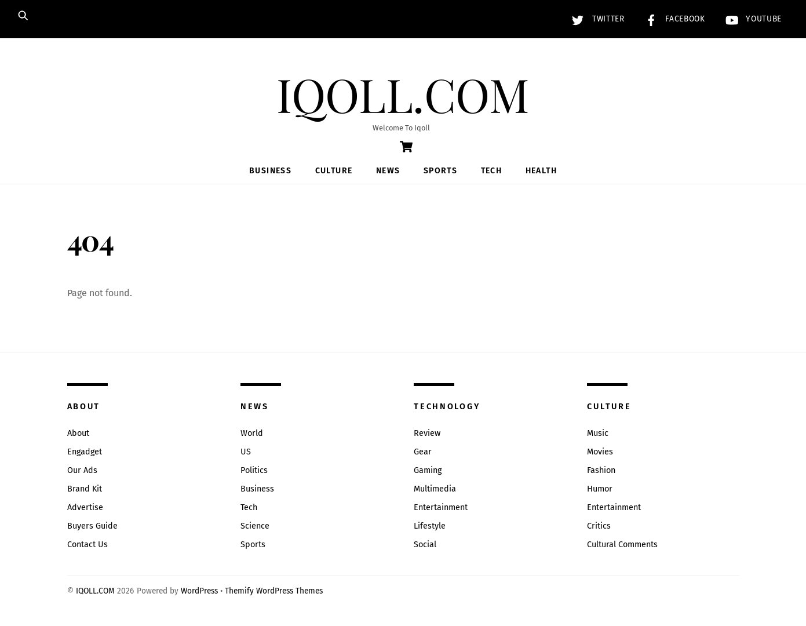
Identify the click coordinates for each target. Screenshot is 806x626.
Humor (599, 489)
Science (254, 526)
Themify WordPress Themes (274, 591)
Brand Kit (84, 489)
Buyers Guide (92, 526)
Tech (491, 171)
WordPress (199, 591)
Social (425, 544)
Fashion (601, 470)
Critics (599, 526)
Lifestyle (430, 526)
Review (427, 433)
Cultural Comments (622, 544)
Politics (254, 470)
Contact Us (87, 544)
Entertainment (441, 507)
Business (270, 171)
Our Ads (82, 470)
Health (541, 171)
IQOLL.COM (95, 591)
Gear (423, 452)
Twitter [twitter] (595, 19)
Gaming (428, 470)
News (388, 171)
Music (597, 433)
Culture (334, 171)
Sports (440, 171)
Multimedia (435, 489)
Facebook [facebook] (672, 19)
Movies (600, 452)
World (251, 433)
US (245, 452)
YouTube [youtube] (751, 19)
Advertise (85, 507)
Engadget (84, 452)
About (78, 433)
